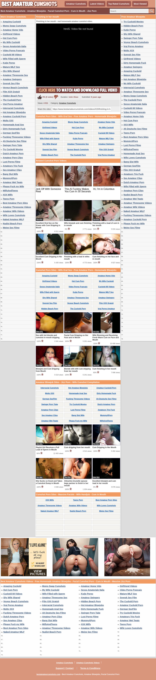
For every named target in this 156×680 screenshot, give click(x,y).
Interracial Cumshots (13, 108)
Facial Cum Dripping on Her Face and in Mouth (76, 336)
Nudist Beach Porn (12, 223)
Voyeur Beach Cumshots (15, 87)
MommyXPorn (10, 178)
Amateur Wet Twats (13, 182)
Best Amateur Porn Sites (15, 203)
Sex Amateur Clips (12, 170)
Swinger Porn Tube (12, 145)
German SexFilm (11, 133)
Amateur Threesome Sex (15, 75)
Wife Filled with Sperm (14, 59)
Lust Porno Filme (11, 162)
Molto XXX (8, 120)
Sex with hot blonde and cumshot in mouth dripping (47, 336)
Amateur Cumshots (76, 4)
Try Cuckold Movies (13, 149)
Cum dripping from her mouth (77, 447)
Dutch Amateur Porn (13, 153)
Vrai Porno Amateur (13, 104)
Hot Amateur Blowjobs (14, 112)
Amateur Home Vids (13, 30)
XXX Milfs (8, 195)
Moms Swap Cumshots (14, 26)
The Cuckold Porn (12, 100)
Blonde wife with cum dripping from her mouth (77, 370)
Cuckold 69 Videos (12, 54)
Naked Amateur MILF (13, 219)
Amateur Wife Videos (13, 211)
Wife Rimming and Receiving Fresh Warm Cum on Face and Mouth (105, 337)
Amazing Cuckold (12, 21)
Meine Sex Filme (11, 227)
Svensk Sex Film (11, 83)
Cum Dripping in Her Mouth (104, 447)
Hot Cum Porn (10, 38)
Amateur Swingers (12, 79)
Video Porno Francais (14, 50)
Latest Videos (97, 4)
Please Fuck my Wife (13, 186)
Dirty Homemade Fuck (14, 129)
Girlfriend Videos (11, 34)
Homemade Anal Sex (13, 124)
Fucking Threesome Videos (17, 137)
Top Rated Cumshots (118, 4)
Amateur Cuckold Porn (14, 116)
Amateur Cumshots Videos (88, 663)
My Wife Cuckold (11, 42)
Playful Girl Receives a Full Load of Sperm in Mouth (47, 448)
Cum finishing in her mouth (104, 369)
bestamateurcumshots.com (48, 674)
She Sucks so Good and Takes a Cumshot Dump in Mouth (49, 482)
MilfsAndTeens (10, 190)
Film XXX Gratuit (11, 91)
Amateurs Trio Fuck (13, 166)
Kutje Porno (9, 63)
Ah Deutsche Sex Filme (15, 141)
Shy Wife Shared (11, 71)
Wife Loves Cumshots (14, 215)
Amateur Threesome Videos (17, 207)
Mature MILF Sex (11, 67)
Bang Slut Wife (10, 174)
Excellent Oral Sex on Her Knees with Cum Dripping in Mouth (48, 225)
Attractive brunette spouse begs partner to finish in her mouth (76, 483)
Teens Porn (8, 199)
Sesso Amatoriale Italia (14, 46)
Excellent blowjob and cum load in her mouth (104, 482)
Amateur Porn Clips (13, 157)
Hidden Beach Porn (13, 96)
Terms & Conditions (90, 668)
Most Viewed (140, 4)
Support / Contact (64, 668)
